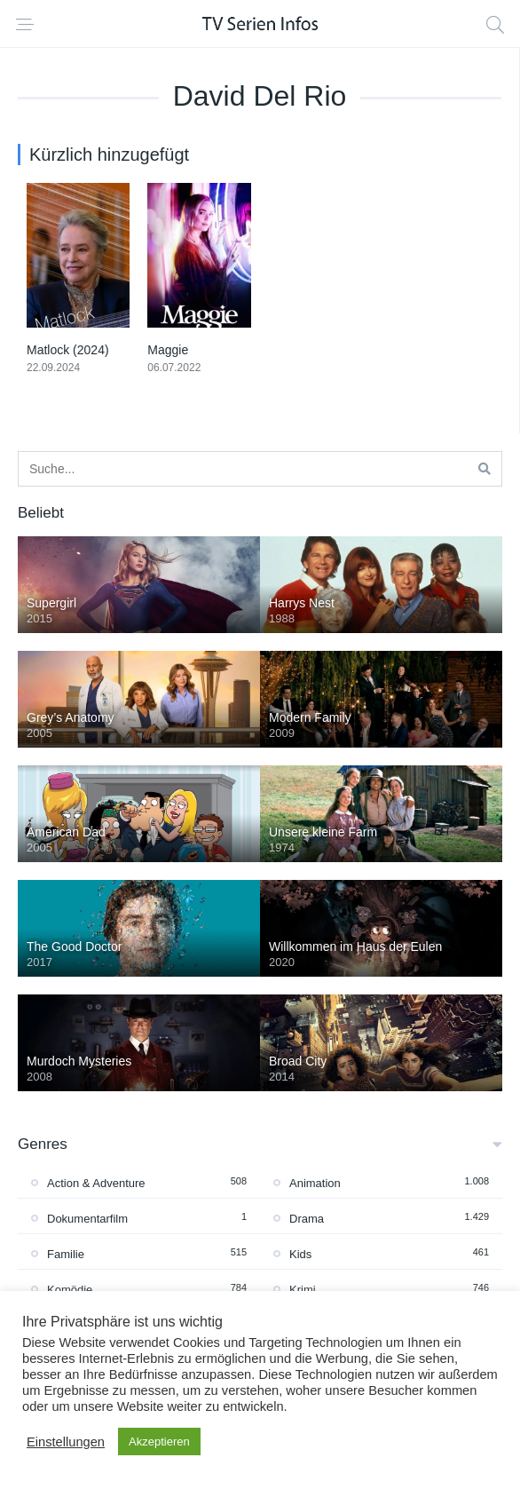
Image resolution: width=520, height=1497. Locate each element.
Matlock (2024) (68, 350)
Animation (315, 1183)
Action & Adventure (96, 1183)
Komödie (69, 1289)
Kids (300, 1254)
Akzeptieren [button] (159, 1441)
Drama (306, 1218)
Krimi (302, 1289)
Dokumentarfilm (87, 1218)
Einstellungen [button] (66, 1442)
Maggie (167, 350)
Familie (65, 1254)
